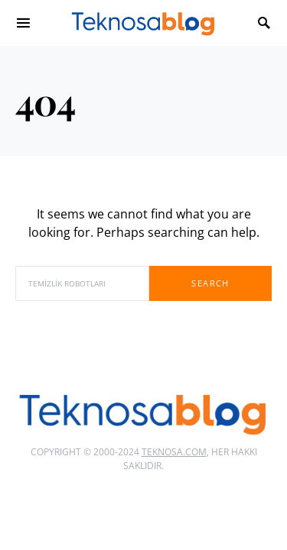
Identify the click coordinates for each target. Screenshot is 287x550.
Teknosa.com (174, 451)
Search (210, 283)
